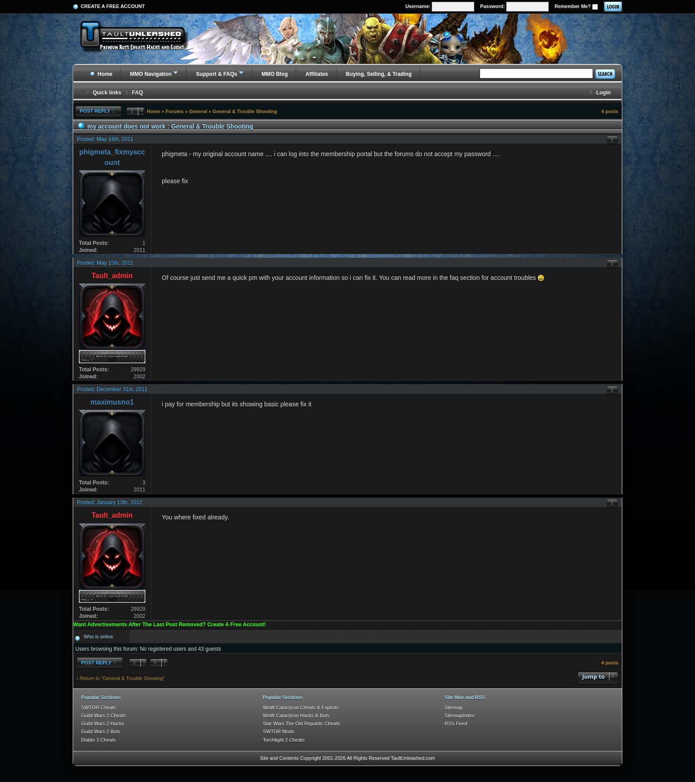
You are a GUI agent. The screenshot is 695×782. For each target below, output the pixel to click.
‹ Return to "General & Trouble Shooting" (121, 678)
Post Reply (98, 111)
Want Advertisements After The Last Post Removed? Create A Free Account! (169, 624)
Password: (514, 7)
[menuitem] (133, 93)
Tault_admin (112, 275)
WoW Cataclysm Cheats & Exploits (301, 707)
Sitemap (453, 707)
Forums (175, 111)
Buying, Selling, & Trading (379, 74)
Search (605, 73)
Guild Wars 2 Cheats (103, 715)
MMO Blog (275, 74)
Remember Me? (576, 7)
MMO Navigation (151, 74)
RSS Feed (456, 723)
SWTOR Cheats (98, 707)
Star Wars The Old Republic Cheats (301, 723)
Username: (439, 7)
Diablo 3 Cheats (98, 740)
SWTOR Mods (278, 731)
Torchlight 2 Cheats (284, 740)
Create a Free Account (113, 6)
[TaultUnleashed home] (139, 38)
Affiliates (316, 74)
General (198, 111)
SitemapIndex (459, 715)
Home (101, 74)
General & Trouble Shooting (245, 111)
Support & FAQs (216, 74)
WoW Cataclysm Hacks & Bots (296, 715)
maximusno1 (112, 402)
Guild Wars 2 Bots (100, 731)
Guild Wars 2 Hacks (102, 723)
